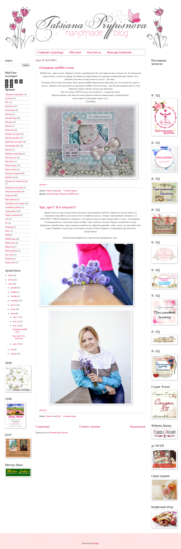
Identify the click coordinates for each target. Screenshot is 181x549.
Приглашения (11, 199)
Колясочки (9, 130)
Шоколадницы (11, 251)
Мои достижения (119, 52)
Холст (7, 231)
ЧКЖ (7, 235)
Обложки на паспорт (14, 188)
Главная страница (50, 52)
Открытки (63, 194)
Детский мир (52, 194)
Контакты (94, 52)
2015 (10, 280)
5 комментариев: (70, 191)
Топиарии (9, 227)
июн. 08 (16, 344)
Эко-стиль (9, 255)
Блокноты (9, 106)
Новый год (9, 177)
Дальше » (43, 184)
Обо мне (75, 52)
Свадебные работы (13, 207)
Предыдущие (138, 426)
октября (14, 296)
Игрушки (9, 122)
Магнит (8, 150)
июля (13, 309)
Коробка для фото (12, 138)
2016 (10, 275)
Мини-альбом (11, 169)
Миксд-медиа (11, 165)
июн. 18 (16, 326)
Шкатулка (9, 247)
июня (13, 313)
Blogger (95, 543)
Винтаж (8, 114)
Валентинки (10, 110)
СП (6, 219)
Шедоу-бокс (10, 243)
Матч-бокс (9, 161)
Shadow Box (10, 263)
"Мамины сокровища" (14, 94)
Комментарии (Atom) (59, 433)
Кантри (8, 126)
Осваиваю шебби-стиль (56, 67)
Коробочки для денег (14, 142)
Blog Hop (9, 259)
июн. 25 (16, 317)
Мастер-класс (11, 158)
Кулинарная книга (12, 146)
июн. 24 (16, 321)
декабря (14, 288)
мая (12, 349)
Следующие (42, 426)
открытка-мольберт (13, 191)
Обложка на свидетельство (16, 181)
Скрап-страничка (12, 215)
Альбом (8, 98)
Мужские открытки (13, 173)
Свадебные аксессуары (14, 203)
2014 (10, 284)
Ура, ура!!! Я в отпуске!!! (57, 207)
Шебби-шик (73, 194)
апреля (14, 354)
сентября (15, 301)
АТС (7, 102)
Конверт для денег (13, 134)
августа (14, 305)
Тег (6, 223)
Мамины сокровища (13, 154)
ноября (14, 292)
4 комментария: (70, 416)
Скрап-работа (11, 211)
